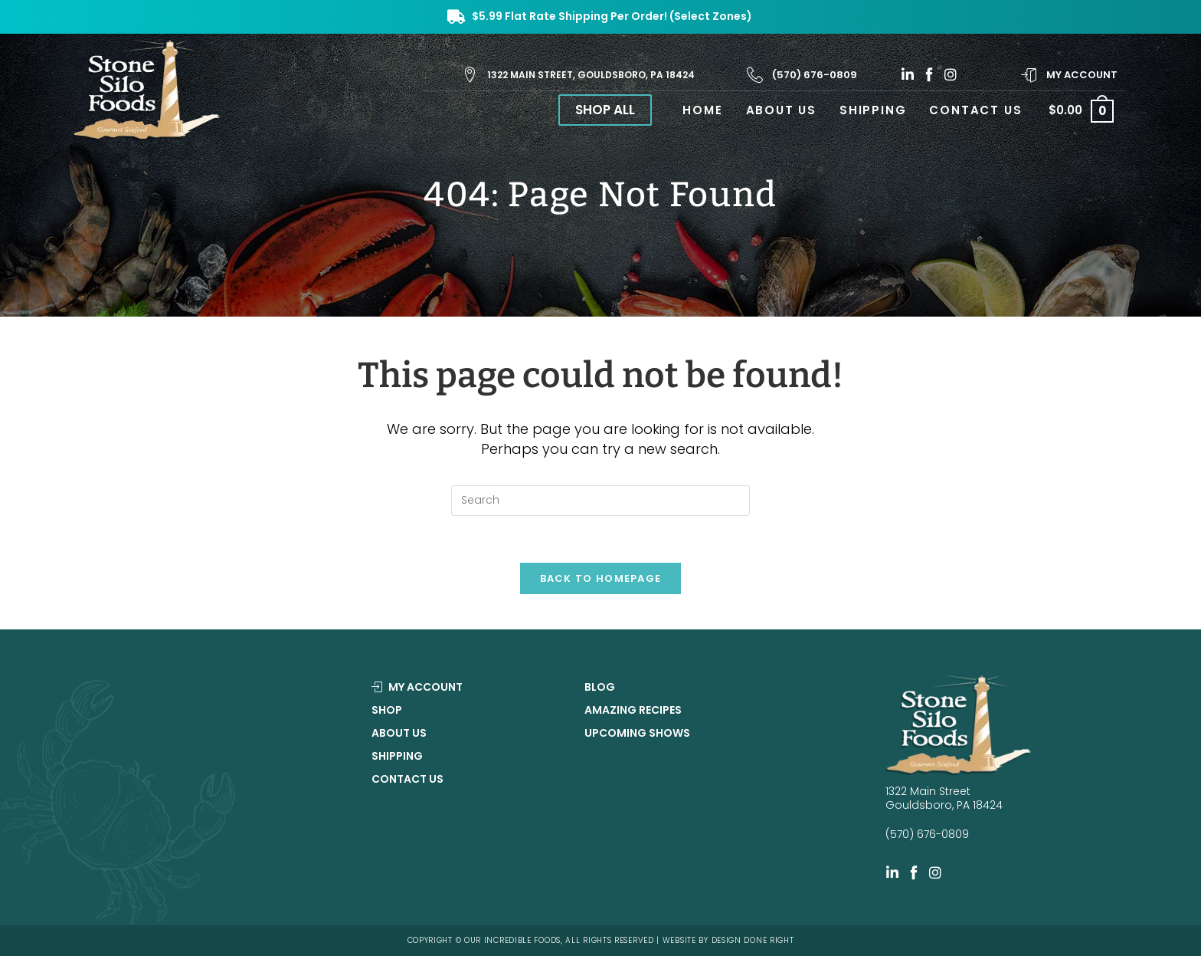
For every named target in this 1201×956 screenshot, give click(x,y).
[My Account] (1029, 75)
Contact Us (407, 779)
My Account (1082, 74)
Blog (599, 687)
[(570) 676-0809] (755, 75)
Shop (386, 710)
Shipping (397, 756)
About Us (399, 733)
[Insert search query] (600, 500)
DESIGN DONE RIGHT (753, 940)
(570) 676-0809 (814, 74)
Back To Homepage (601, 578)
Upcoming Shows (637, 733)
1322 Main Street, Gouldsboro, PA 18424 (591, 74)
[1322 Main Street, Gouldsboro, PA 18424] (470, 75)
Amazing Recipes (633, 710)
